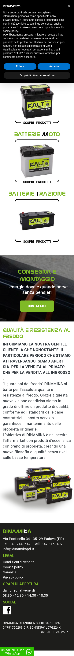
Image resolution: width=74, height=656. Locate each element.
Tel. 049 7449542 (17, 544)
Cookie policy (13, 567)
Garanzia (9, 572)
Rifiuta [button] (20, 66)
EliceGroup (60, 632)
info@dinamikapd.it (18, 549)
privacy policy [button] (11, 19)
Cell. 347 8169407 (48, 544)
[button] (69, 6)
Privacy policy (13, 577)
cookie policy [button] (10, 31)
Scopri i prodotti (37, 123)
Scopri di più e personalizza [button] (37, 75)
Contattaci (37, 306)
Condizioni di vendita (18, 562)
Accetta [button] (54, 66)
